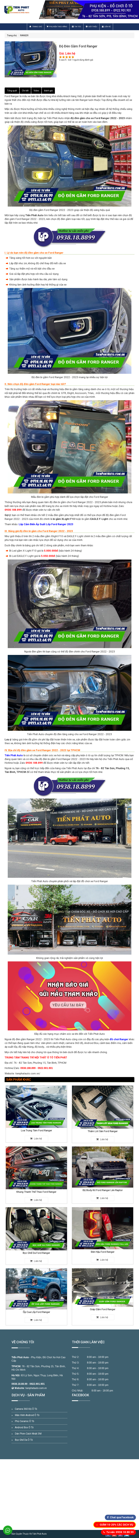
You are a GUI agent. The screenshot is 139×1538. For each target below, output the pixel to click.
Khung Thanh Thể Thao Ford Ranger (36, 1182)
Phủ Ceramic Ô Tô (24, 1421)
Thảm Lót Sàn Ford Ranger (102, 1121)
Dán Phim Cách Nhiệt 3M (28, 1433)
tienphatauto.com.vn (36, 1388)
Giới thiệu (91, 27)
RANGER (24, 35)
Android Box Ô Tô (24, 1427)
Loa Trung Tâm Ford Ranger (36, 1120)
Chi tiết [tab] (25, 90)
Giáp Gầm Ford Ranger (102, 1302)
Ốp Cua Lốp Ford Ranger (36, 1303)
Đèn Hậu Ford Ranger (102, 1242)
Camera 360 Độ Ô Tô (26, 1408)
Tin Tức (76, 27)
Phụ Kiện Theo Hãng (57, 27)
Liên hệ (106, 27)
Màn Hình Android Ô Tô (27, 1415)
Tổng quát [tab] (12, 90)
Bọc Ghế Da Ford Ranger (36, 1243)
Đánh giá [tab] (48, 90)
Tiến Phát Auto (20, 1357)
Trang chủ (35, 27)
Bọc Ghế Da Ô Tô (24, 1439)
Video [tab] (36, 90)
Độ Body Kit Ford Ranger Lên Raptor (102, 1181)
